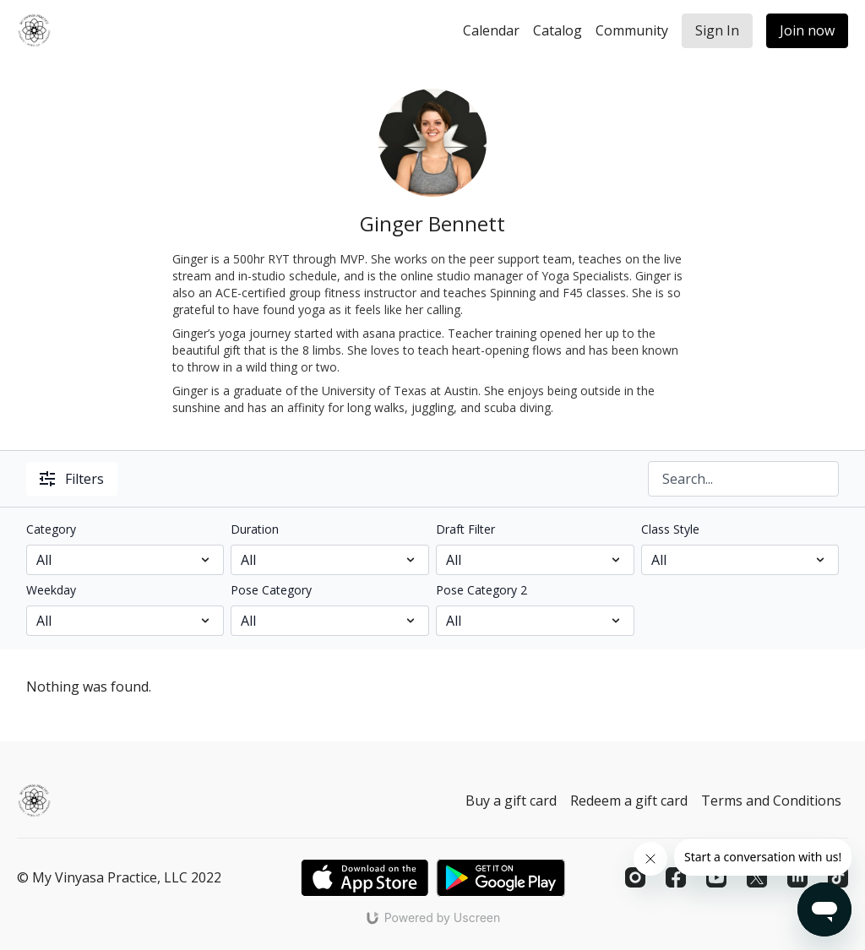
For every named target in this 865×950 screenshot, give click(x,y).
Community (632, 30)
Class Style (670, 529)
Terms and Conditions (771, 800)
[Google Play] (501, 878)
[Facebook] (676, 877)
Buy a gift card (511, 800)
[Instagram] (635, 877)
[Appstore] (364, 878)
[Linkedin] (797, 877)
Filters (72, 479)
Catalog (557, 30)
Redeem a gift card (629, 800)
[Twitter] (757, 877)
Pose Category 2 (481, 590)
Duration (255, 529)
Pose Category (271, 590)
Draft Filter (465, 529)
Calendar (491, 30)
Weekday (51, 590)
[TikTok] (838, 877)
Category (51, 529)
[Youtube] (716, 877)
